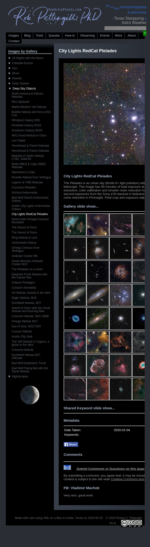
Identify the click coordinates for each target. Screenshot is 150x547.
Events (105, 35)
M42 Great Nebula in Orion (29, 135)
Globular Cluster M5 (25, 256)
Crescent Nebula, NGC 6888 (30, 316)
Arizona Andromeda (24, 192)
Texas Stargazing (129, 18)
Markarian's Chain (23, 172)
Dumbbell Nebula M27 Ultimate (26, 356)
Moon (14, 73)
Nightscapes (18, 376)
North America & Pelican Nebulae (27, 95)
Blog (27, 35)
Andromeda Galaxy (24, 242)
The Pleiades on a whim (27, 269)
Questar (54, 35)
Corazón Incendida (24, 287)
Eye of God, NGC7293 (26, 326)
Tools (39, 35)
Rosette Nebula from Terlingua (31, 177)
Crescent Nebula (22, 350)
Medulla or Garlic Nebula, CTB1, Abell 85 (28, 157)
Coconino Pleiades (24, 187)
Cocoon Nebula (22, 331)
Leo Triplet (18, 140)
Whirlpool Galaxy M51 (26, 120)
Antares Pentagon (23, 282)
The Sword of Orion (24, 227)
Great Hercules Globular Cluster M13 (27, 262)
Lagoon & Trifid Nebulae (27, 182)
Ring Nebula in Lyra (24, 237)
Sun (13, 68)
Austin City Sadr (22, 336)
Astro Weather (134, 23)
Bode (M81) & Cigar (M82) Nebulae (29, 165)
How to (70, 35)
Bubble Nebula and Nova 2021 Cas (31, 113)
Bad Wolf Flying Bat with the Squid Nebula (30, 370)
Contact (13, 41)
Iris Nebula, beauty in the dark (31, 292)
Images (13, 35)
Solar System (19, 83)
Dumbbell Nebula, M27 (26, 303)
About (131, 35)
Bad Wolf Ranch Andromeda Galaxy (30, 199)
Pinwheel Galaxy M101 (27, 125)
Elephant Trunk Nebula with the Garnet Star (29, 276)
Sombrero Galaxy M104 (27, 130)
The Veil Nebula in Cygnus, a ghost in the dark (30, 343)
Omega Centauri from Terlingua (26, 249)
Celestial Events (21, 63)
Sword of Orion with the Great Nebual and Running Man (31, 309)
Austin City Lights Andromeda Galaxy (31, 207)
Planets (15, 78)
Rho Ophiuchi (20, 102)
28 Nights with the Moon (26, 58)
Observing (87, 35)
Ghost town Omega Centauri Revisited (30, 220)
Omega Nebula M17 (25, 321)
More (118, 35)
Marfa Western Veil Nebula (29, 107)
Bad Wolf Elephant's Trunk (29, 363)
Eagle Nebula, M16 (24, 298)
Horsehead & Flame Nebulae (30, 145)
